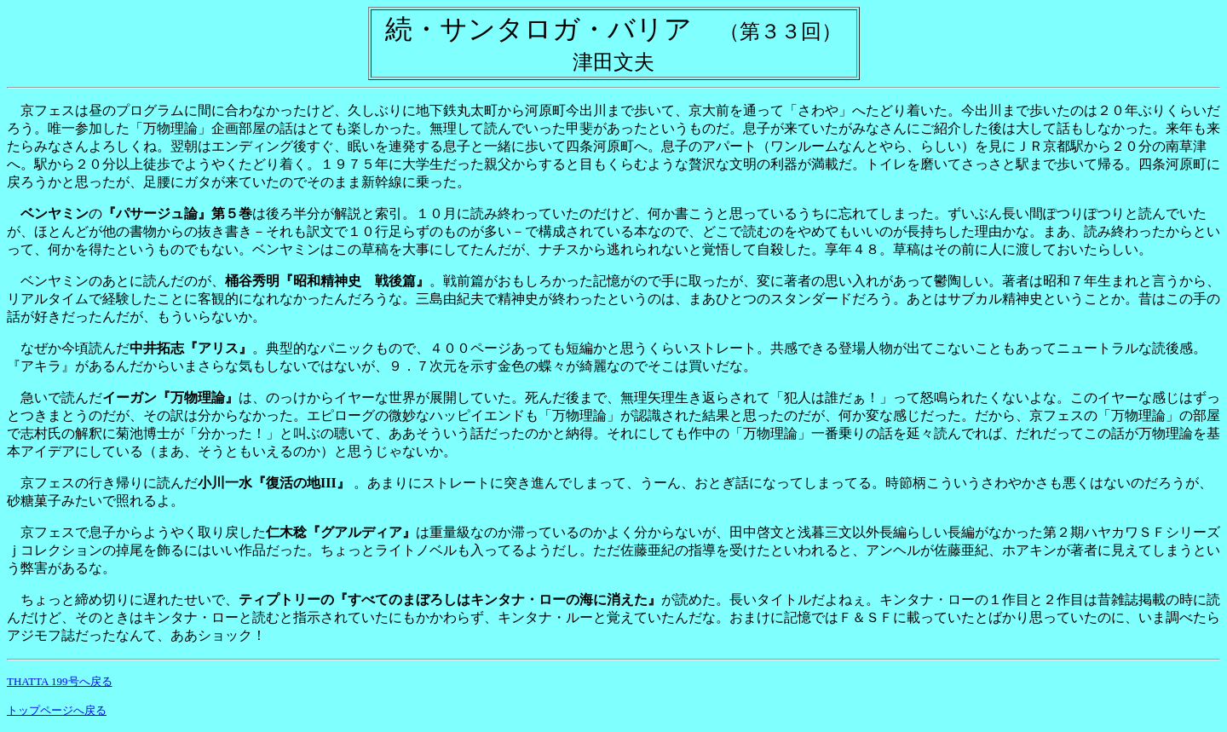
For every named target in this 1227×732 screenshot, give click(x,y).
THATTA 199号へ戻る (59, 681)
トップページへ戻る (57, 710)
